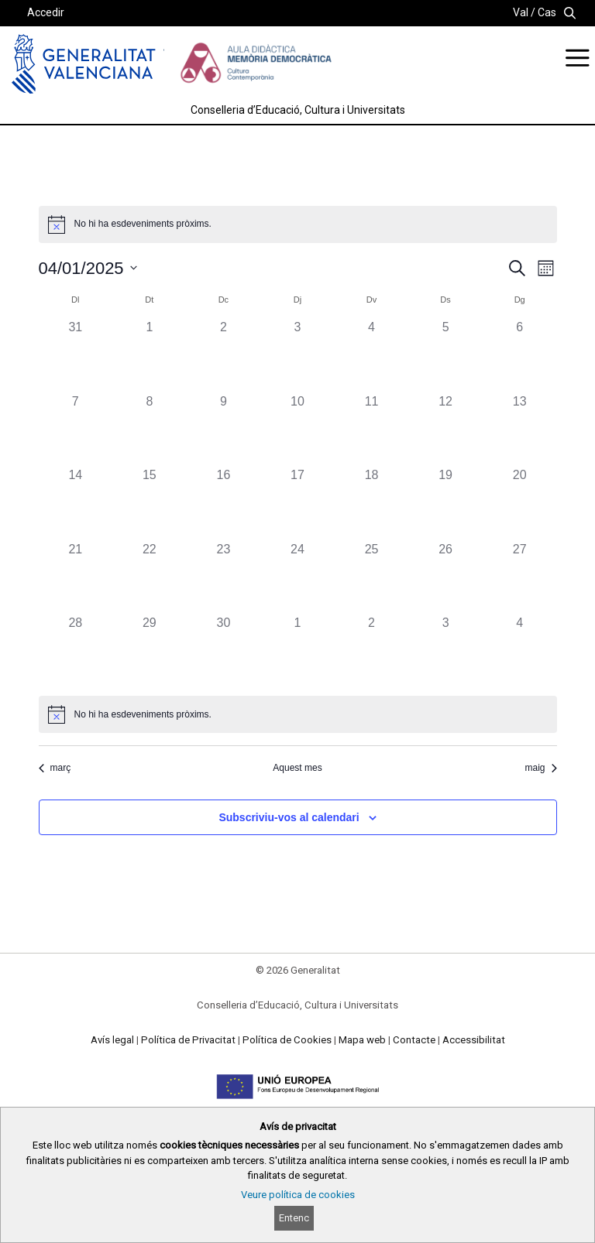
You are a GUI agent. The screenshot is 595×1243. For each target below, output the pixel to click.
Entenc (294, 1218)
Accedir (45, 12)
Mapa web (362, 1040)
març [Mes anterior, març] (55, 767)
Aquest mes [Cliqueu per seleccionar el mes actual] (297, 767)
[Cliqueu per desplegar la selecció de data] (88, 268)
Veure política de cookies (298, 1194)
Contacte (414, 1040)
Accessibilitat (473, 1040)
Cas (547, 12)
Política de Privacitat (188, 1040)
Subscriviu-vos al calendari (288, 817)
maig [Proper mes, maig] (540, 767)
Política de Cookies (287, 1040)
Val (520, 12)
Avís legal (112, 1040)
